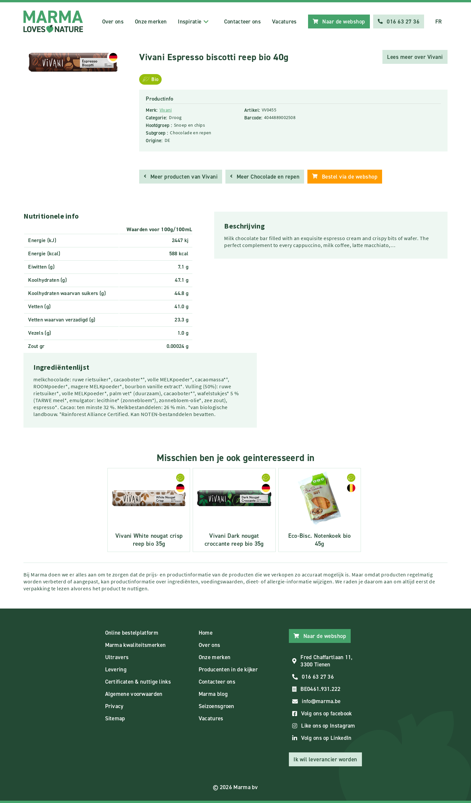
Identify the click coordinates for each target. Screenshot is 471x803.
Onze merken (151, 21)
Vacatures (284, 21)
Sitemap (115, 718)
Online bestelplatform (131, 632)
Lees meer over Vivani (415, 57)
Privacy (114, 706)
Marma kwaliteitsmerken (135, 645)
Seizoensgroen (216, 706)
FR (438, 21)
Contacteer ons (242, 21)
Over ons (113, 21)
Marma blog (213, 693)
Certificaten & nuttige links (138, 681)
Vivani (166, 110)
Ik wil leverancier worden (325, 759)
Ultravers (117, 657)
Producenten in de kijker (228, 669)
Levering (116, 669)
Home (206, 632)
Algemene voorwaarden (134, 693)
